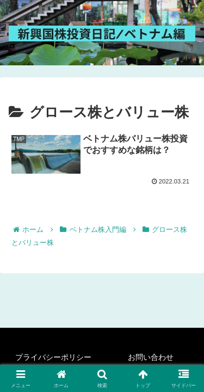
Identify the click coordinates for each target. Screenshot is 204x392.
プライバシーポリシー (53, 357)
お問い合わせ (151, 357)
